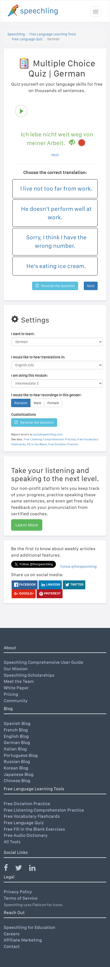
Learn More (26, 524)
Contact (12, 946)
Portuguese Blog (21, 755)
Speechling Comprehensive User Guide (43, 662)
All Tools (12, 841)
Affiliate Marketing (23, 939)
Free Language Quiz (27, 39)
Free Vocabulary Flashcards (32, 816)
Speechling (16, 34)
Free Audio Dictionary (26, 835)
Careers (12, 933)
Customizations (23, 415)
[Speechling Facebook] (9, 868)
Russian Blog (17, 761)
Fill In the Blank (37, 444)
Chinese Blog (17, 780)
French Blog (16, 729)
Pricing (11, 694)
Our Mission (16, 668)
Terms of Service (21, 898)
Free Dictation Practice (63, 444)
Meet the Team (19, 681)
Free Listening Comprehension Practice (50, 439)
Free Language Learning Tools (52, 34)
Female (53, 403)
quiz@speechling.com (47, 434)
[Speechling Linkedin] (35, 868)
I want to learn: (22, 334)
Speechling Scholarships (29, 675)
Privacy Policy (18, 891)
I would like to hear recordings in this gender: (46, 395)
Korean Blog (16, 767)
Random (20, 403)
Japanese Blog (18, 774)
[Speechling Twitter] (21, 868)
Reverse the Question (55, 286)
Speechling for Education (29, 927)
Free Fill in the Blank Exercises (34, 829)
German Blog (17, 742)
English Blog (16, 736)
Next (55, 155)
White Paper (16, 687)
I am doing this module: (29, 375)
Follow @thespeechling (78, 567)
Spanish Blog (17, 723)
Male (37, 403)
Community (16, 700)
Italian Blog (15, 748)
